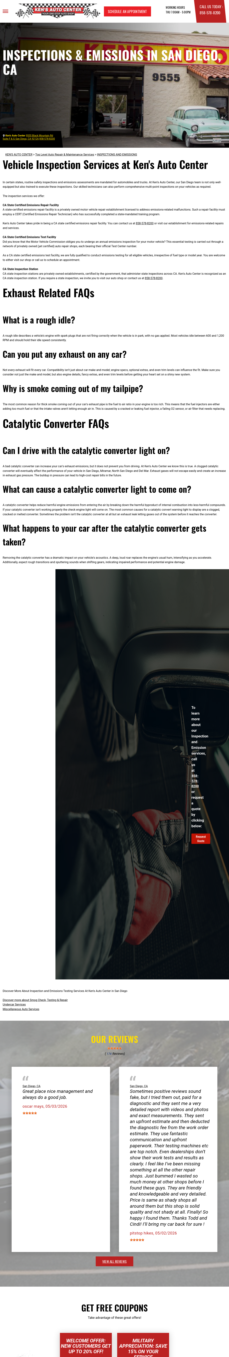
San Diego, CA (31, 1086)
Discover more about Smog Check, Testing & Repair (35, 1000)
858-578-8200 (210, 12)
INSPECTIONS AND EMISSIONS (117, 154)
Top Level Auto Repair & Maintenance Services (64, 154)
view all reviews (114, 1261)
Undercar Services (14, 1004)
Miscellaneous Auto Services (21, 1009)
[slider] (114, 1048)
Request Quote (201, 838)
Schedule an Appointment (127, 11)
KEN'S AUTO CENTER (18, 154)
